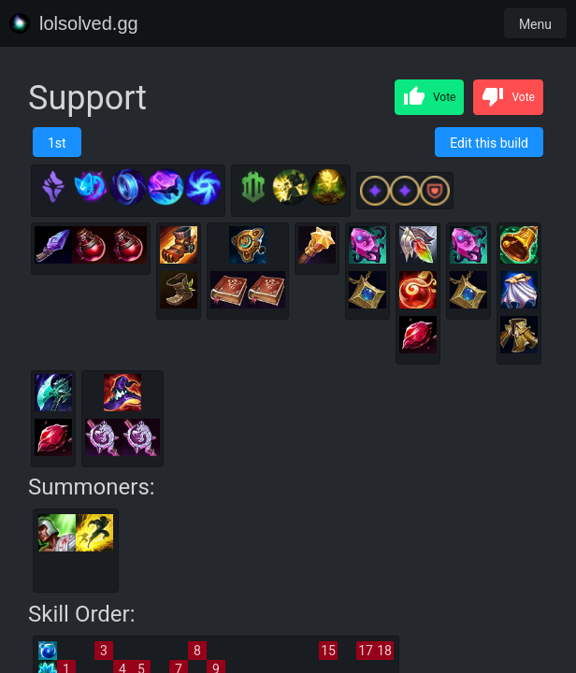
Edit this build (489, 143)
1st (57, 143)
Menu (535, 24)
